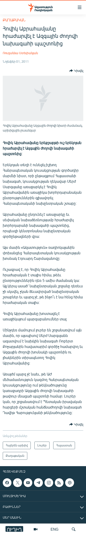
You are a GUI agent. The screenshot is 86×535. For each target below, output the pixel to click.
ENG (55, 529)
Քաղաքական (14, 20)
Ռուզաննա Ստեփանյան (20, 53)
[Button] (76, 70)
